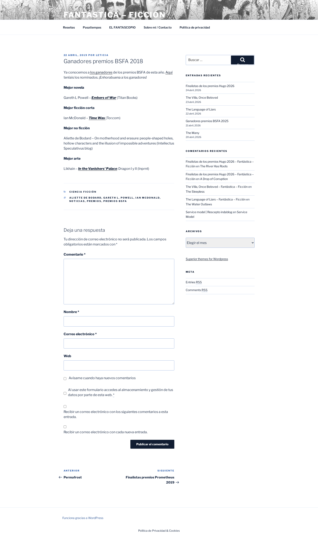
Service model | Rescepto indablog (209, 212)
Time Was (97, 118)
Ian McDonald (147, 197)
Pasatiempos (92, 27)
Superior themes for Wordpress (207, 259)
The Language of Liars (201, 109)
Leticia (102, 55)
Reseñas (69, 27)
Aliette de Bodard (85, 197)
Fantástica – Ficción (115, 14)
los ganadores (101, 72)
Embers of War (103, 98)
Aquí (169, 72)
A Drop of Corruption (214, 179)
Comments (196, 290)
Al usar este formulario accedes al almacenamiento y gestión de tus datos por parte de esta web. (120, 392)
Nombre (71, 312)
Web (67, 356)
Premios (94, 201)
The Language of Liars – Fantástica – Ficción (216, 199)
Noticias (77, 201)
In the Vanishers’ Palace (97, 169)
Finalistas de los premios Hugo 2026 (210, 86)
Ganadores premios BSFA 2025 (207, 121)
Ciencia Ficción (82, 191)
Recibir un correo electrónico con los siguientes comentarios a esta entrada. (116, 414)
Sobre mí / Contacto (158, 27)
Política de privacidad (195, 27)
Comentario (75, 254)
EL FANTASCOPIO (122, 27)
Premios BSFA (115, 201)
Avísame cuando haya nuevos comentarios (102, 378)
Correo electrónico (80, 334)
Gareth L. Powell (118, 197)
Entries (194, 282)
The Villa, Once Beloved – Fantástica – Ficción (217, 186)
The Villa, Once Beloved (202, 97)
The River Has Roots (214, 166)
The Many (192, 133)
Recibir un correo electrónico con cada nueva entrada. (105, 432)
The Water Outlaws (199, 204)
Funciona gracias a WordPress (82, 518)
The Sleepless (195, 191)
